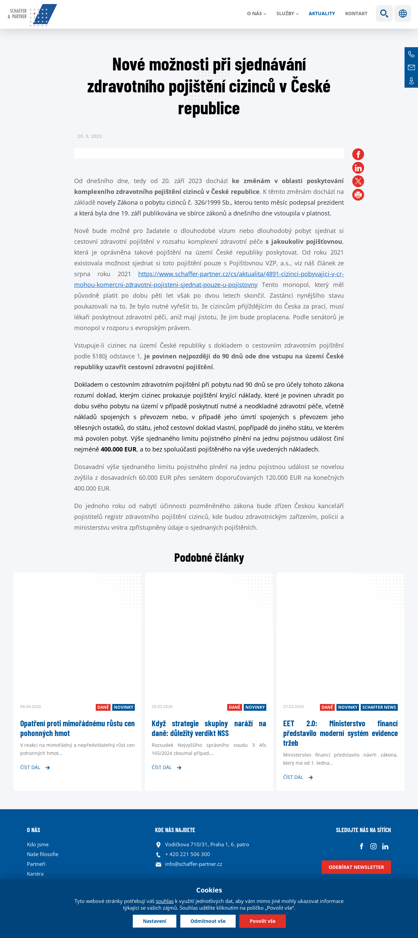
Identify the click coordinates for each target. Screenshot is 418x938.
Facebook (361, 846)
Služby (285, 13)
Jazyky (402, 13)
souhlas (165, 901)
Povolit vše (262, 921)
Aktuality (322, 13)
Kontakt (356, 13)
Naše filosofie (42, 854)
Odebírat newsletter (356, 867)
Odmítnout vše (208, 921)
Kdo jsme (38, 844)
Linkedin (385, 846)
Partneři (36, 863)
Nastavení (154, 921)
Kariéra (35, 873)
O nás (254, 13)
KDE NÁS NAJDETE (175, 829)
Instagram (373, 846)
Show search (384, 13)
